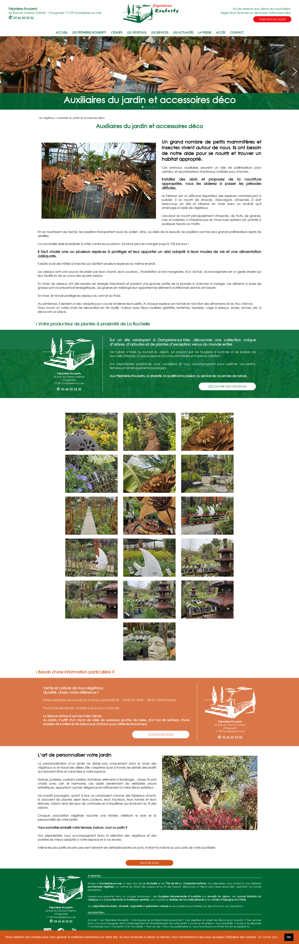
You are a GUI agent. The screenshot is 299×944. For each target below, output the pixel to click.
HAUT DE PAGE (149, 862)
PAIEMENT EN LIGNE (272, 19)
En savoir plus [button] (268, 937)
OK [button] (289, 937)
